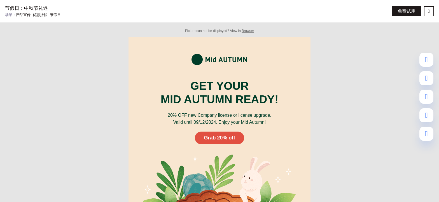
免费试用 (406, 11)
